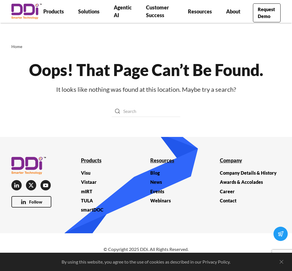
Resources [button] (200, 11)
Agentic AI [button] (123, 11)
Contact (228, 200)
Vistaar (89, 182)
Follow (31, 202)
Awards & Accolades (241, 182)
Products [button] (53, 11)
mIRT (86, 191)
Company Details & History (248, 173)
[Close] (281, 262)
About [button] (233, 11)
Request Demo (266, 13)
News (156, 182)
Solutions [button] (89, 11)
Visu (85, 173)
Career (227, 191)
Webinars (160, 200)
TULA (87, 200)
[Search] (146, 111)
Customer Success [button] (157, 11)
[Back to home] (26, 11)
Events (157, 191)
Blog (155, 173)
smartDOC (92, 209)
